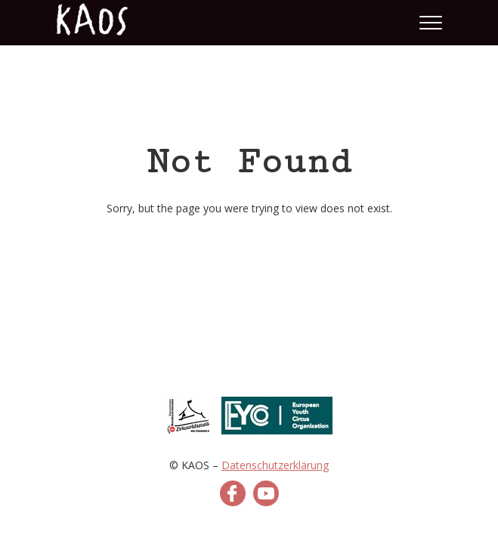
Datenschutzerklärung (275, 465)
